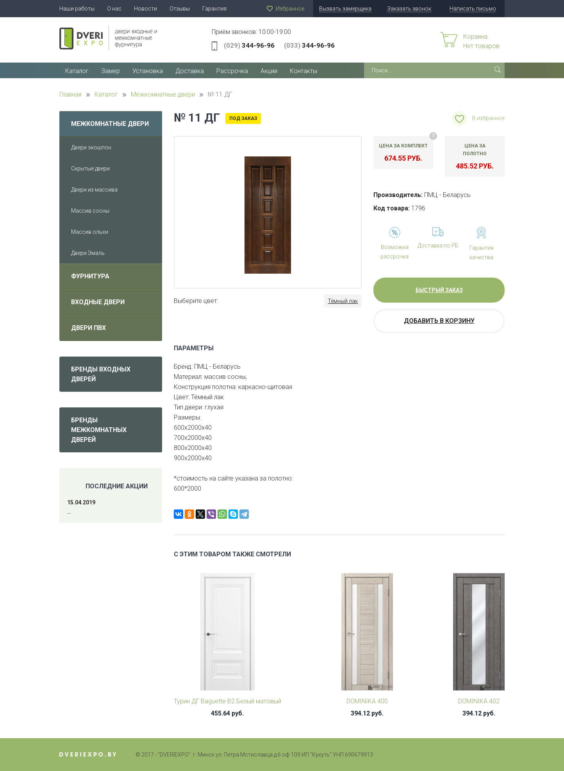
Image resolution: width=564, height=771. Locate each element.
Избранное (290, 8)
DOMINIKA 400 (367, 701)
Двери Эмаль (88, 253)
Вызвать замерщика (345, 8)
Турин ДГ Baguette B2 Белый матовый (227, 701)
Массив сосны (90, 211)
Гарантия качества (481, 252)
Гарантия (214, 8)
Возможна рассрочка (394, 252)
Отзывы (180, 8)
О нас (114, 8)
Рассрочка (232, 71)
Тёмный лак (343, 301)
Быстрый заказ (439, 290)
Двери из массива (94, 189)
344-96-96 (249, 45)
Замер (110, 71)
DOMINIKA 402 (479, 701)
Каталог (77, 71)
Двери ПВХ (88, 328)
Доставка (189, 71)
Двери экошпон (91, 147)
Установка (147, 71)
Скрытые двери (90, 168)
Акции (269, 71)
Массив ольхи (89, 232)
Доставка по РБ (438, 245)
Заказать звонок (409, 8)
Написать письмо (473, 8)
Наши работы (77, 8)
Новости (145, 8)
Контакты (303, 71)
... (69, 511)
